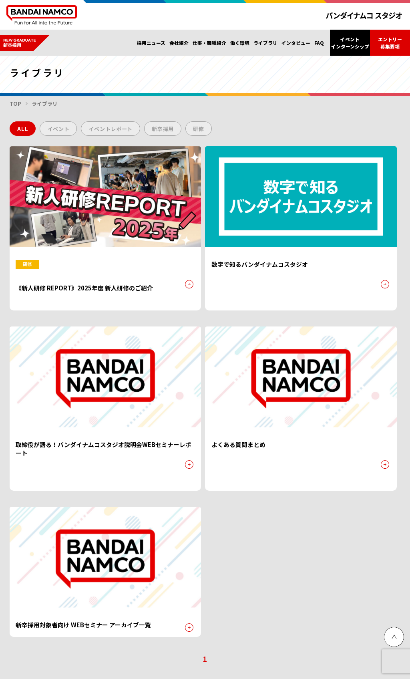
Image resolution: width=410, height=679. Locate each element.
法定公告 (205, 537)
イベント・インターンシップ (48, 522)
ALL (23, 131)
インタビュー (295, 42)
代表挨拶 (205, 499)
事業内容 (205, 528)
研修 (215, 131)
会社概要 (205, 518)
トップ (19, 487)
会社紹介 (179, 42)
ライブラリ (265, 42)
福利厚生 (252, 499)
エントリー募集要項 (390, 42)
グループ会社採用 (81, 584)
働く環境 (239, 42)
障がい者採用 (24, 584)
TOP (15, 104)
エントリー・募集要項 (140, 504)
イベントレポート (119, 131)
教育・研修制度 (260, 518)
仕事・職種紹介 (209, 42)
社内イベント (257, 509)
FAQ (319, 42)
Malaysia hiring (204, 584)
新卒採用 (177, 131)
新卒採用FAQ (318, 487)
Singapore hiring (144, 584)
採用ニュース (151, 42)
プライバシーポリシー (34, 443)
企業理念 (205, 509)
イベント (62, 131)
